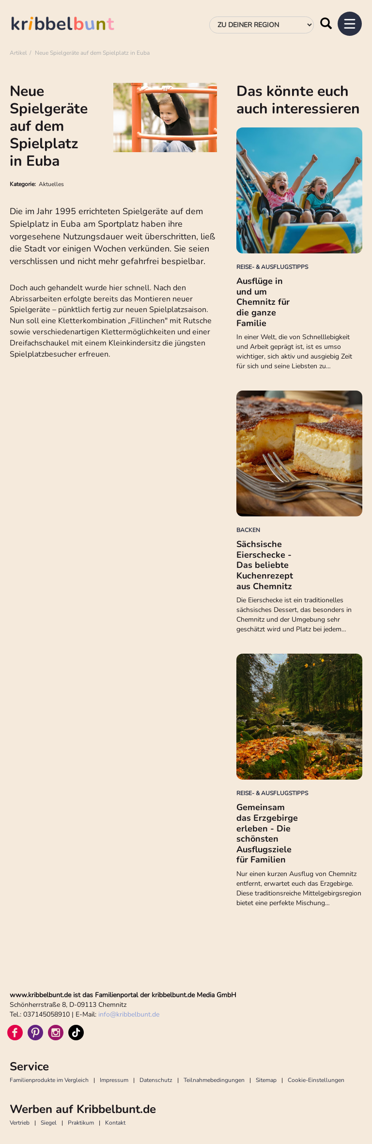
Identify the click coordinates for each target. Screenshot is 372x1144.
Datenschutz (156, 1080)
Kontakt (115, 1123)
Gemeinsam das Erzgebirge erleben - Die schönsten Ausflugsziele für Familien (267, 833)
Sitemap (266, 1080)
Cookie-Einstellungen (316, 1080)
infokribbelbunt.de (128, 1014)
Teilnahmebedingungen (214, 1080)
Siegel (49, 1123)
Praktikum (81, 1123)
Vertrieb (20, 1123)
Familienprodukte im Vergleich (49, 1080)
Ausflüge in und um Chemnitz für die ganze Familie (263, 302)
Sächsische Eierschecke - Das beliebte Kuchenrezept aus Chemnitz (264, 565)
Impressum (114, 1080)
